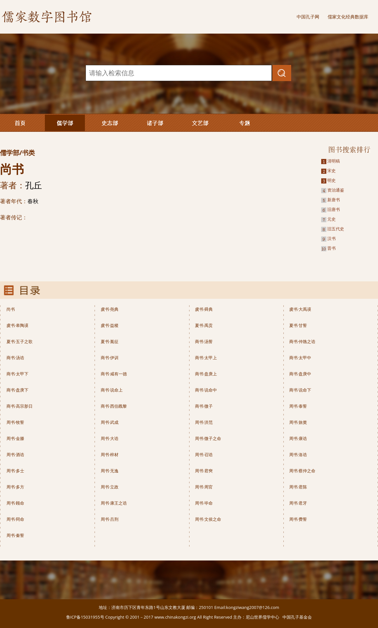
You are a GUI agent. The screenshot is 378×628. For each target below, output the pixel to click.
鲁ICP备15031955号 (85, 617)
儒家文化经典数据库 (348, 17)
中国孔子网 (308, 17)
